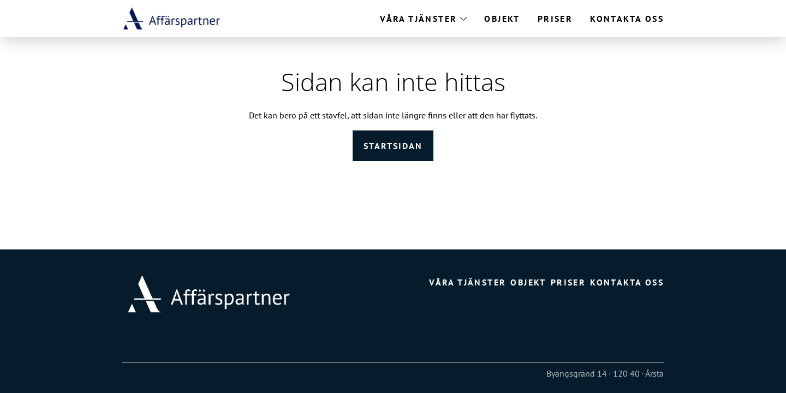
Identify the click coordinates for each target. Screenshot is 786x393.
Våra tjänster (418, 18)
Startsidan (393, 145)
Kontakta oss (627, 18)
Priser (555, 18)
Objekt (502, 18)
